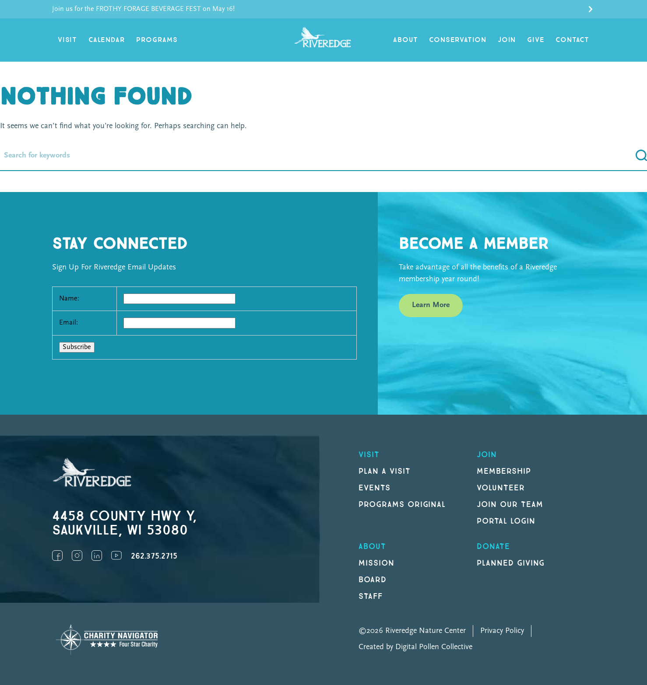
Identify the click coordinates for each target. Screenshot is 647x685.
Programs (156, 40)
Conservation (457, 40)
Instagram (77, 555)
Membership (504, 471)
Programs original (402, 505)
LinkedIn (96, 555)
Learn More (431, 305)
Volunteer (501, 488)
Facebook (57, 555)
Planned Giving (511, 563)
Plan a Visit (385, 471)
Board (373, 580)
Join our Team (510, 505)
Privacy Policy (502, 631)
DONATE (493, 547)
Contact (572, 40)
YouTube (116, 555)
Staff (371, 596)
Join (507, 40)
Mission (376, 563)
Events (374, 488)
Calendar (106, 40)
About (405, 40)
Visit (67, 40)
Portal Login (506, 521)
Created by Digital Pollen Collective (415, 647)
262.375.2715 (154, 556)
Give (535, 40)
